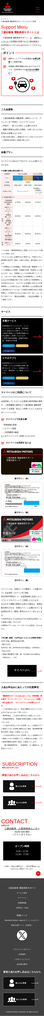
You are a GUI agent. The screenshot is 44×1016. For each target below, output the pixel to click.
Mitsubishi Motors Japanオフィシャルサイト (22, 920)
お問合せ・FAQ (22, 908)
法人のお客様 (34, 296)
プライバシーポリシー (22, 949)
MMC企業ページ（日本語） (22, 925)
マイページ (22, 898)
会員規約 (22, 954)
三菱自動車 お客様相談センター (22, 828)
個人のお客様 (20, 296)
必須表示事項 (22, 964)
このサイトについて (22, 959)
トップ (3, 19)
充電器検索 (22, 903)
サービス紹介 (22, 893)
